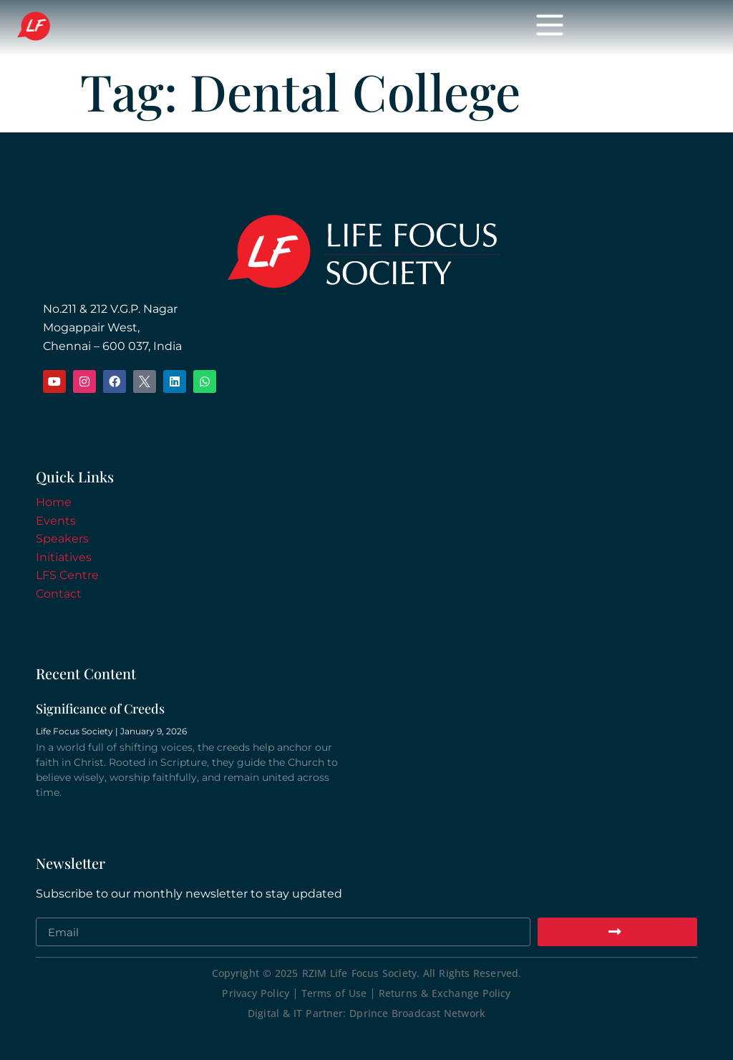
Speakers (62, 538)
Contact (59, 593)
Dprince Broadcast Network (417, 1013)
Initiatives (64, 557)
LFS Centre (67, 575)
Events (56, 520)
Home (54, 502)
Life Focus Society (216, 27)
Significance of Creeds (100, 708)
